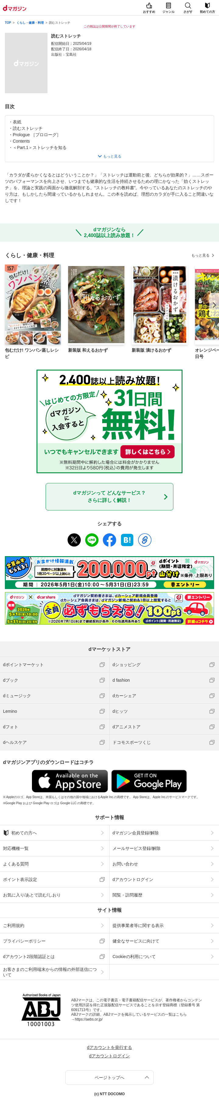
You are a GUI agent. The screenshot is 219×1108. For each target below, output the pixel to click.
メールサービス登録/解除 (137, 848)
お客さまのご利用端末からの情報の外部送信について (50, 972)
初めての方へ (20, 833)
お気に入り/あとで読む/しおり (32, 895)
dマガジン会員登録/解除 (136, 832)
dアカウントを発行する (109, 1047)
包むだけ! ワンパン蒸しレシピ (32, 353)
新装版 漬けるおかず (151, 350)
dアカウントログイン (133, 879)
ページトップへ (109, 1077)
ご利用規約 (13, 925)
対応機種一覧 (16, 848)
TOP (8, 22)
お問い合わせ (125, 863)
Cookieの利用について (134, 956)
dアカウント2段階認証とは (29, 956)
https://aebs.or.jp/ (89, 1019)
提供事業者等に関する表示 (138, 925)
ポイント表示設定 (20, 879)
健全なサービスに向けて (136, 941)
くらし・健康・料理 (30, 22)
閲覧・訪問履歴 (127, 895)
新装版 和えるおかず (88, 350)
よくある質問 (16, 863)
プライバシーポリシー (24, 941)
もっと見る (200, 255)
